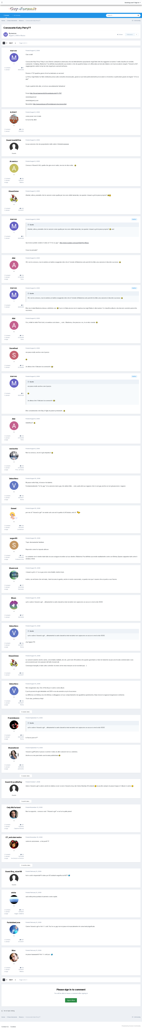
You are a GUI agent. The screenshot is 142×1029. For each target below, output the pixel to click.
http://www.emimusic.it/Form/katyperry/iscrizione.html (50, 104)
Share (120, 34)
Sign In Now (71, 999)
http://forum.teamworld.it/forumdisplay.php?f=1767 (46, 93)
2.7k (21, 909)
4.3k (21, 129)
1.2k (22, 555)
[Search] (116, 15)
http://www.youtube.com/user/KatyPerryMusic (74, 242)
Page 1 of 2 (23, 43)
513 (22, 967)
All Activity (17, 15)
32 (22, 854)
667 (22, 939)
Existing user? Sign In (133, 2)
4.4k (21, 525)
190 (22, 178)
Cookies (13, 1026)
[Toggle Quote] (28, 224)
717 (22, 584)
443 (22, 208)
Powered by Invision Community (131, 1025)
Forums (6, 16)
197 (22, 614)
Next (11, 43)
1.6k (22, 495)
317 (22, 824)
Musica (23, 35)
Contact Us (5, 1026)
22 (22, 734)
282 (22, 764)
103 (22, 365)
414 (22, 465)
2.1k (22, 275)
